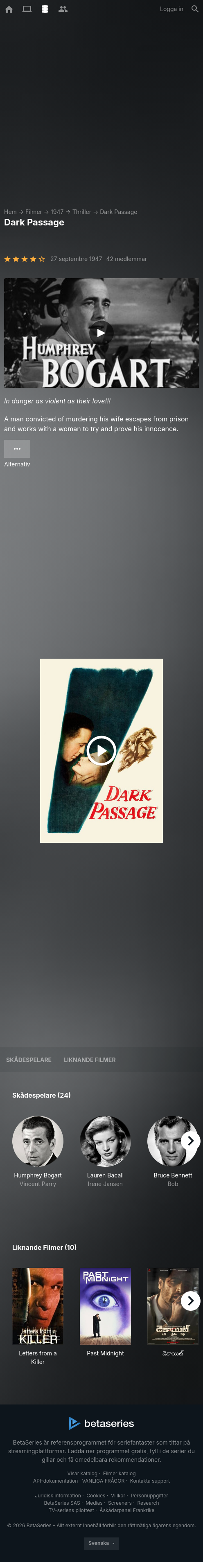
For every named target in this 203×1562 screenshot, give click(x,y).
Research (148, 1503)
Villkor (118, 1495)
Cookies (95, 1495)
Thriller (81, 211)
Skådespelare (29, 1059)
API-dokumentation (55, 1481)
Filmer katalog (119, 1473)
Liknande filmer (89, 1059)
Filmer (33, 211)
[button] (37, 1160)
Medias (94, 1503)
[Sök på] (195, 9)
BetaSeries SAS (62, 1503)
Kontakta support (150, 1481)
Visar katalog (82, 1473)
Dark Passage (118, 211)
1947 (57, 211)
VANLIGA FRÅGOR (103, 1481)
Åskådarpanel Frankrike (126, 1510)
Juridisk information (58, 1495)
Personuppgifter (149, 1495)
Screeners (120, 1503)
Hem (10, 211)
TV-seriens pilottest (71, 1510)
